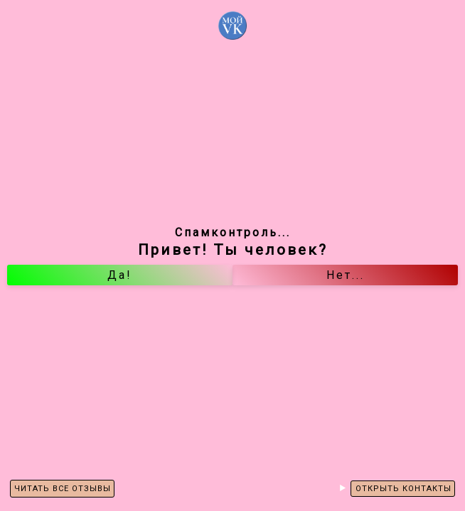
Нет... (345, 275)
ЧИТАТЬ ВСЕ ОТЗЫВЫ (62, 488)
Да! (119, 275)
